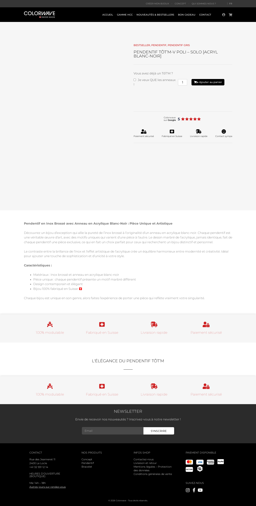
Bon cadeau (186, 14)
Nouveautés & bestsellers (155, 14)
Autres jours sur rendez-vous (47, 486)
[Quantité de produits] (182, 82)
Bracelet (86, 466)
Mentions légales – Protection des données (153, 468)
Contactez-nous (144, 459)
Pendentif (87, 463)
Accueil (107, 14)
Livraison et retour (145, 463)
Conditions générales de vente (153, 474)
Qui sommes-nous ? (204, 3)
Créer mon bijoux (157, 3)
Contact (205, 14)
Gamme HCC (125, 14)
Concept (180, 3)
